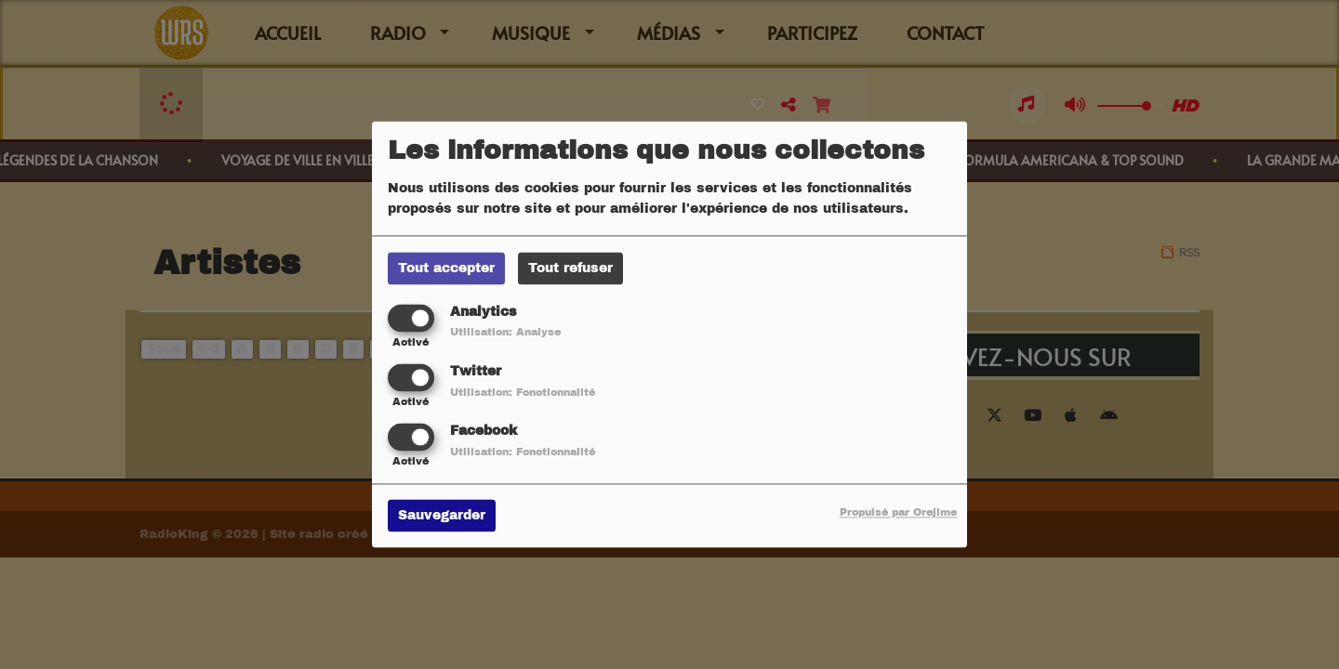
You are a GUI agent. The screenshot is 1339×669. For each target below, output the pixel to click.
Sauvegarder (441, 516)
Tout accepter (446, 268)
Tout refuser (570, 268)
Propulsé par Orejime (898, 512)
